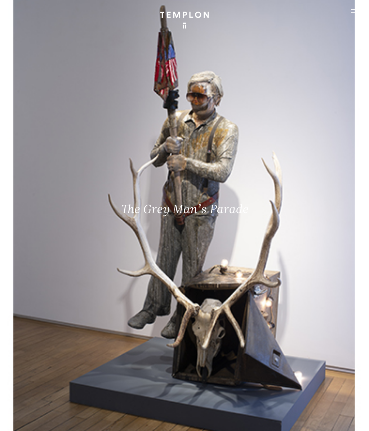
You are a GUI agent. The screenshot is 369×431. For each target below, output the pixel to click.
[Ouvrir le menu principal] (354, 11)
